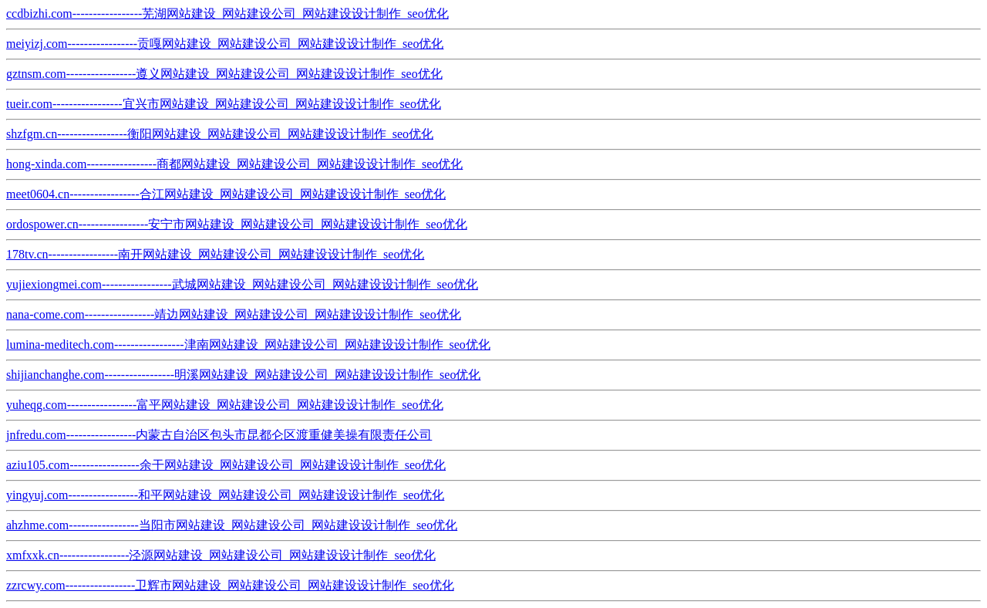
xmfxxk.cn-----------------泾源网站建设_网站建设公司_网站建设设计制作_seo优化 (221, 555)
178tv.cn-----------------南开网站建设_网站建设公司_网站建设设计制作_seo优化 (215, 254)
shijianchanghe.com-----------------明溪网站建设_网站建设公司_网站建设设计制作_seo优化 (243, 374)
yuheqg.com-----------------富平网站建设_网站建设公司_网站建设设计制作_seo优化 (224, 404)
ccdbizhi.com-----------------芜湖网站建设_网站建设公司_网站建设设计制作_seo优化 (227, 13)
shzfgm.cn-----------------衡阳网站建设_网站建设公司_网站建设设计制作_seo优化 (219, 133)
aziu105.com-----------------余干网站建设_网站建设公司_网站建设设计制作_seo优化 (226, 464)
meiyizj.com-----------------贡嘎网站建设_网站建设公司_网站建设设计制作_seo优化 (224, 43)
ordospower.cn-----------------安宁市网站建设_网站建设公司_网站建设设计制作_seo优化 (236, 224)
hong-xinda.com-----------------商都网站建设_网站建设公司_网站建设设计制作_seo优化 (234, 164)
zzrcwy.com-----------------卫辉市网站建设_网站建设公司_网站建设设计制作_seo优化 (230, 585)
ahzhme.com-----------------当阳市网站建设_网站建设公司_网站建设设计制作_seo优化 (231, 525)
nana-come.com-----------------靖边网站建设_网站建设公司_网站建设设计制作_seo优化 (233, 314)
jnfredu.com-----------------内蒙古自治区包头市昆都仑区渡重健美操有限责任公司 (219, 434)
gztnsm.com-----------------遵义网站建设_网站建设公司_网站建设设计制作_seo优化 (224, 73)
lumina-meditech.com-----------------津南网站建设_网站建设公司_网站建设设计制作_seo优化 (248, 344)
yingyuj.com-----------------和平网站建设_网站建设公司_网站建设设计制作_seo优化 (225, 495)
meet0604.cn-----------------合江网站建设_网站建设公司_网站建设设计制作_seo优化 (226, 194)
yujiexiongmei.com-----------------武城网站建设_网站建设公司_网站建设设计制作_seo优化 (242, 284)
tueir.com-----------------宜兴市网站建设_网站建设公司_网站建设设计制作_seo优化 (223, 103)
